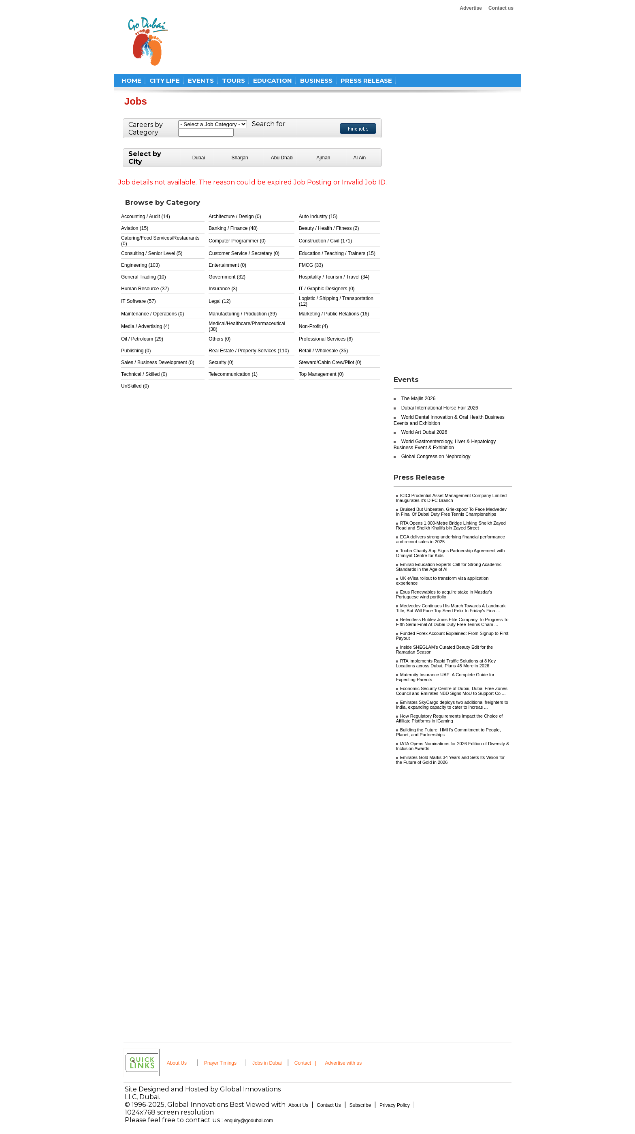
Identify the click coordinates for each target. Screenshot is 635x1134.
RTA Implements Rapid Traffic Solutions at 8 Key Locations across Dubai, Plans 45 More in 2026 (446, 663)
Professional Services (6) (326, 339)
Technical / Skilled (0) (144, 374)
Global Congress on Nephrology (436, 456)
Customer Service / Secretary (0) (244, 253)
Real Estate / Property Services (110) (249, 351)
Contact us (501, 8)
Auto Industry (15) (318, 216)
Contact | (306, 1063)
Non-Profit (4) (313, 326)
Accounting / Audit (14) (145, 216)
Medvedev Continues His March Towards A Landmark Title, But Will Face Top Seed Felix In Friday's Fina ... (451, 608)
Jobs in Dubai (267, 1063)
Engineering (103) (140, 265)
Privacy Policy (394, 1105)
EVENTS (201, 80)
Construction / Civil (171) (325, 241)
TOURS (233, 80)
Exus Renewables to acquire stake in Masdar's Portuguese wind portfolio (444, 594)
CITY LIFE (164, 80)
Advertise (471, 8)
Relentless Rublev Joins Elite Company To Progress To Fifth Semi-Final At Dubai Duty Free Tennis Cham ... (452, 622)
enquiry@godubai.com (248, 1120)
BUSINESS (316, 80)
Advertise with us (343, 1063)
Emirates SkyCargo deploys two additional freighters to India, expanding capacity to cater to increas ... (452, 705)
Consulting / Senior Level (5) (151, 253)
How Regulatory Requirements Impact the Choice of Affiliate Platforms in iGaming (449, 718)
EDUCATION (272, 80)
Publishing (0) (136, 351)
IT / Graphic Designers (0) (327, 289)
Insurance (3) (223, 289)
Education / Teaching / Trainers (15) (337, 253)
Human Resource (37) (145, 289)
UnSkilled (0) (135, 386)
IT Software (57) (138, 301)
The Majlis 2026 (418, 398)
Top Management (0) (321, 374)
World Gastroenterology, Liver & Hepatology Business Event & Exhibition (445, 444)
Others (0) (219, 339)
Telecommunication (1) (233, 374)
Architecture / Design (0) (235, 216)
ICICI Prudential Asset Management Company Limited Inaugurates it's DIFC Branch (451, 498)
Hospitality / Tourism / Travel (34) (334, 277)
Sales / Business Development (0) (157, 362)
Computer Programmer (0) (237, 241)
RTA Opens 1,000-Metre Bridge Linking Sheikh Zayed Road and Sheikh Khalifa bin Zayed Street (451, 525)
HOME (131, 80)
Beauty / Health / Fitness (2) (329, 228)
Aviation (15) (134, 228)
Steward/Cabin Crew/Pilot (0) (330, 362)
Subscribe (360, 1105)
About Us (177, 1063)
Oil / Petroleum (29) (142, 339)
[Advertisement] (330, 41)
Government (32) (227, 277)
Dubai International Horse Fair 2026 (439, 408)
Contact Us (329, 1105)
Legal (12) (219, 301)
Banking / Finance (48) (233, 228)
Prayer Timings (220, 1063)
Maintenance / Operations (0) (152, 314)
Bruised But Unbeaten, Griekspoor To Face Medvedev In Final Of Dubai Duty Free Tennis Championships (451, 512)
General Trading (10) (143, 277)
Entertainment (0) (227, 265)
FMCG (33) (311, 265)
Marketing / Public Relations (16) (334, 314)
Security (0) (221, 362)
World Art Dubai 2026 (424, 432)
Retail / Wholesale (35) (323, 351)
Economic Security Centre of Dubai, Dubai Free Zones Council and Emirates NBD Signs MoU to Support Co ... (451, 691)
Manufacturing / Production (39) (243, 314)
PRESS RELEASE (366, 80)
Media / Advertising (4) (145, 326)
